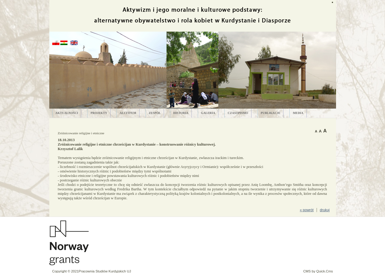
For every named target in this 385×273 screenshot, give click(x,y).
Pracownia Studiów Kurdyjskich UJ (105, 271)
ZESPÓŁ (155, 113)
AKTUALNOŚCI (67, 113)
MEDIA (298, 113)
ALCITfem (128, 113)
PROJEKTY (99, 113)
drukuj (325, 210)
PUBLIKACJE (270, 113)
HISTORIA (180, 113)
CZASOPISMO (238, 113)
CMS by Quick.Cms (318, 271)
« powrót (307, 210)
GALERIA (208, 113)
